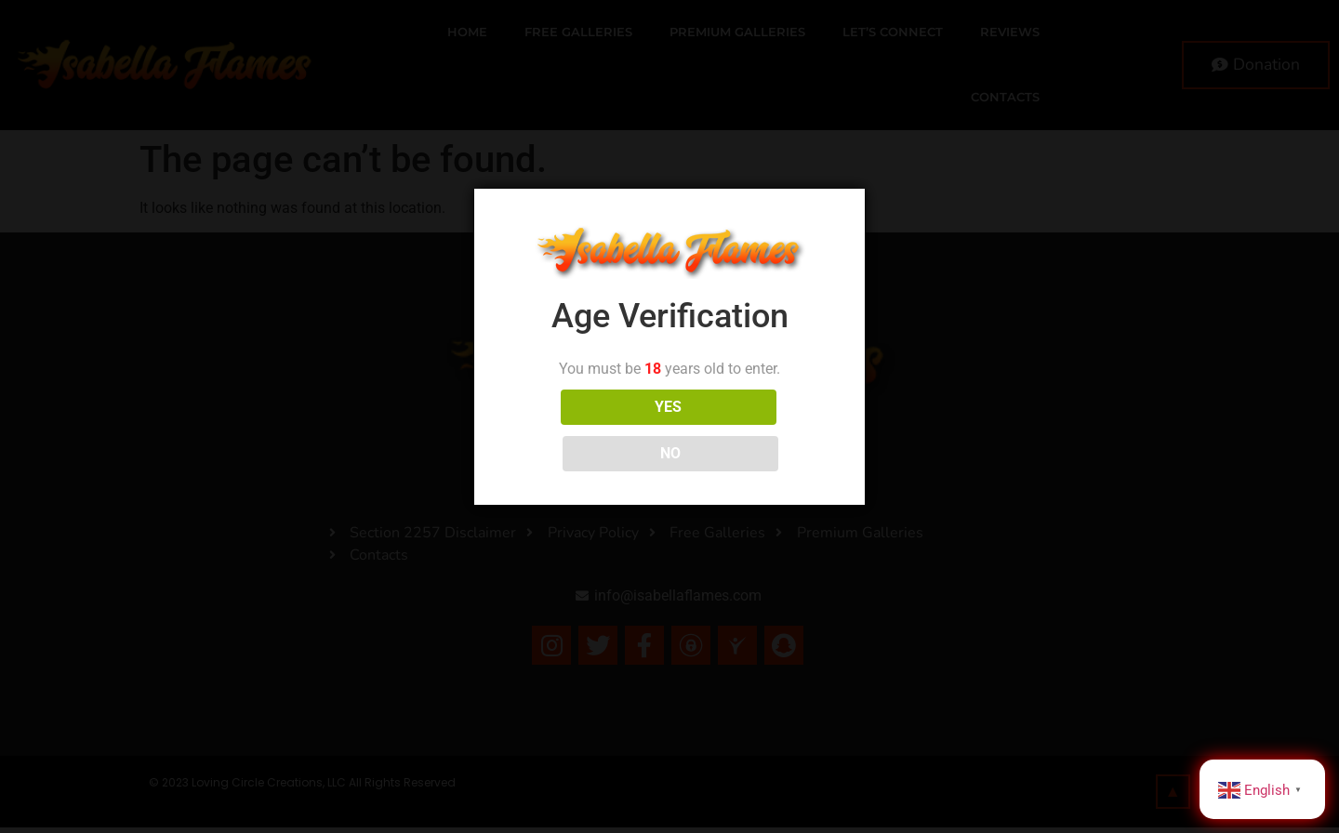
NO (752, 430)
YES (587, 430)
